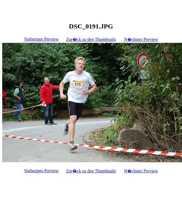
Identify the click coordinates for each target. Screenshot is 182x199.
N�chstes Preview (141, 39)
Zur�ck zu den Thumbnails (91, 39)
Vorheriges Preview (41, 39)
